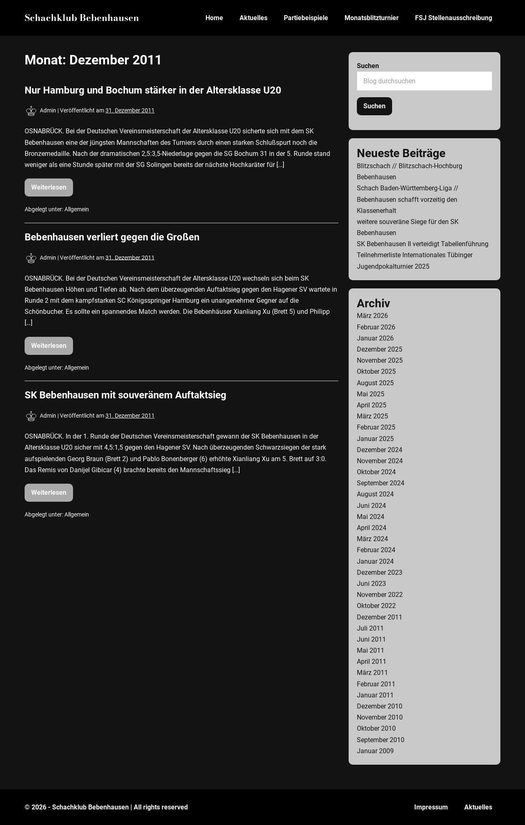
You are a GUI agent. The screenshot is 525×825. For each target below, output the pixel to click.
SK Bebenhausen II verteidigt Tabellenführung (422, 244)
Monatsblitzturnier (372, 18)
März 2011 (372, 672)
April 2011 (371, 661)
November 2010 (380, 717)
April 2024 (371, 528)
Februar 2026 (376, 327)
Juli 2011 (370, 628)
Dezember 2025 (379, 349)
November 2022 (380, 595)
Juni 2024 (371, 506)
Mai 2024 (370, 517)
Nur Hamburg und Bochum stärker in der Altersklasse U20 (153, 90)
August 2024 (375, 494)
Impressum (431, 807)
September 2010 (380, 740)
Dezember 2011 (379, 617)
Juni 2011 (371, 639)
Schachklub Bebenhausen (82, 18)
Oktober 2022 (376, 606)
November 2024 (380, 461)
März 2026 (372, 316)
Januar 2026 (375, 338)
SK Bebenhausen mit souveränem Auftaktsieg (125, 395)
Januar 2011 (375, 695)
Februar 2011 (376, 684)
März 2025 (372, 416)
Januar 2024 (375, 561)
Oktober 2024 (376, 472)
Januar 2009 (375, 751)
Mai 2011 (370, 650)
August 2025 (375, 383)
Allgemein (76, 209)
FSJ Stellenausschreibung (453, 18)
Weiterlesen (52, 190)
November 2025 (380, 360)
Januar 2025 (375, 439)
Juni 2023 (371, 583)
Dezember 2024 (379, 450)
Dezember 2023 (379, 572)
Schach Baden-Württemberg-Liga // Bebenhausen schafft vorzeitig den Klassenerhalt (408, 199)
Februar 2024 (376, 550)
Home (214, 18)
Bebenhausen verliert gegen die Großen (112, 237)
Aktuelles (253, 18)
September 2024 (380, 483)
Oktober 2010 (376, 728)
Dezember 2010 (379, 706)
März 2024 (372, 539)
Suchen (368, 66)
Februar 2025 (376, 427)
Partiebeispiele (306, 18)
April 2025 (371, 405)
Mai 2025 (370, 394)
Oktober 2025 (376, 371)
